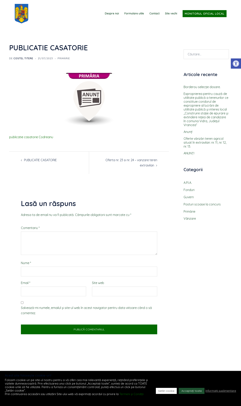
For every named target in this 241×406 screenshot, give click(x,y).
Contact (154, 13)
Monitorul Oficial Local (204, 13)
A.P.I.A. (188, 183)
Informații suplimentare (220, 391)
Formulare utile (134, 13)
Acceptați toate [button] (191, 391)
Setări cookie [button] (166, 390)
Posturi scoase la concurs (202, 204)
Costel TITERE (23, 58)
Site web (98, 283)
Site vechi (171, 13)
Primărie (64, 58)
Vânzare (190, 218)
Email (25, 283)
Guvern (189, 197)
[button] (236, 63)
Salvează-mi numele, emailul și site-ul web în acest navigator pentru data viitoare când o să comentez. (86, 310)
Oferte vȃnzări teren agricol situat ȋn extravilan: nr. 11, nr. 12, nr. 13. (205, 142)
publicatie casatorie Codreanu (31, 137)
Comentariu (30, 228)
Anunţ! (188, 132)
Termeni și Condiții (131, 394)
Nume (26, 263)
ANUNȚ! (189, 153)
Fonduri (189, 190)
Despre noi (112, 13)
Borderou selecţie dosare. (202, 87)
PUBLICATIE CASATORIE (40, 160)
